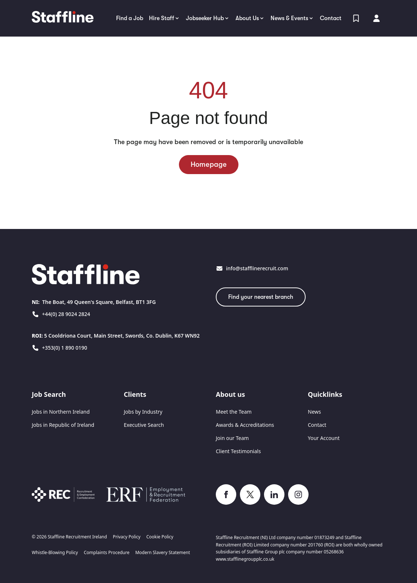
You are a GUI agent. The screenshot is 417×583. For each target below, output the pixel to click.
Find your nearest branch (260, 297)
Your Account (324, 438)
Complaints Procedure (106, 553)
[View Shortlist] (356, 18)
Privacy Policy (127, 537)
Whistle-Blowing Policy (55, 553)
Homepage (209, 164)
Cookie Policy (159, 537)
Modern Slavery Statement (162, 553)
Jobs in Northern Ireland (61, 411)
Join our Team (232, 438)
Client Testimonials (238, 451)
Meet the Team (234, 411)
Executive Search (144, 424)
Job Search (49, 394)
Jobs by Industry (143, 411)
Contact (317, 424)
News (314, 411)
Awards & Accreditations (245, 424)
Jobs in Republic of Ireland (63, 424)
